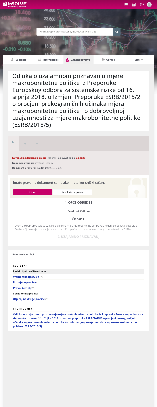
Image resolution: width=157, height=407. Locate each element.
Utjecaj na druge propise (29, 299)
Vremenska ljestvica (26, 277)
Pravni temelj (22, 288)
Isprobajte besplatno (72, 192)
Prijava (32, 192)
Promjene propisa (24, 282)
